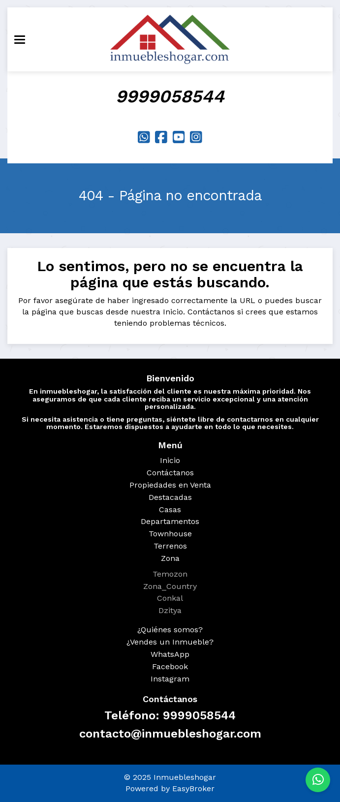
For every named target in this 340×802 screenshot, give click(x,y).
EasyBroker (193, 788)
